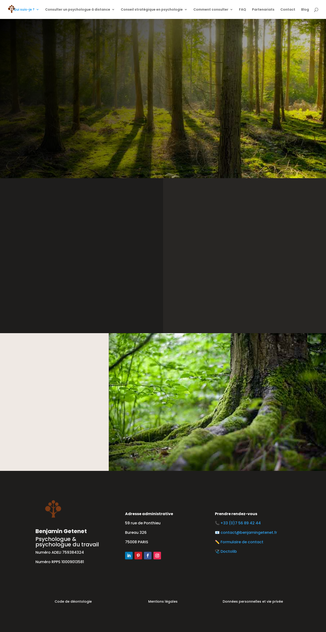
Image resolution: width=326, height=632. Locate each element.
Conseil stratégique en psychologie (152, 10)
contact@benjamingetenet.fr (249, 532)
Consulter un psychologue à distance (77, 10)
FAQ (242, 10)
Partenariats (263, 10)
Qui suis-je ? (24, 10)
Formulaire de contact (242, 542)
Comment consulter (210, 10)
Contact (287, 10)
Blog (305, 10)
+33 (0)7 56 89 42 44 (241, 523)
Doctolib (229, 551)
